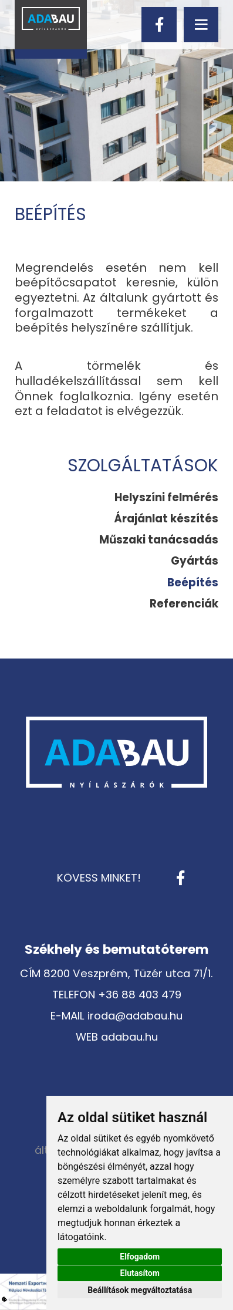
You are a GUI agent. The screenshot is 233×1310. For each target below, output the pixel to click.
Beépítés (192, 582)
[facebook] (158, 24)
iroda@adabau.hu (135, 1015)
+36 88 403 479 (139, 994)
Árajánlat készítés (166, 518)
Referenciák (184, 603)
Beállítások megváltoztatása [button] (139, 1290)
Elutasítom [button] (140, 1273)
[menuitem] (166, 497)
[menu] (201, 24)
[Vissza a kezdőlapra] (51, 29)
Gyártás (194, 560)
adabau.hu (129, 1036)
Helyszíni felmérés (166, 497)
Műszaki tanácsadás (158, 539)
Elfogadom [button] (140, 1256)
